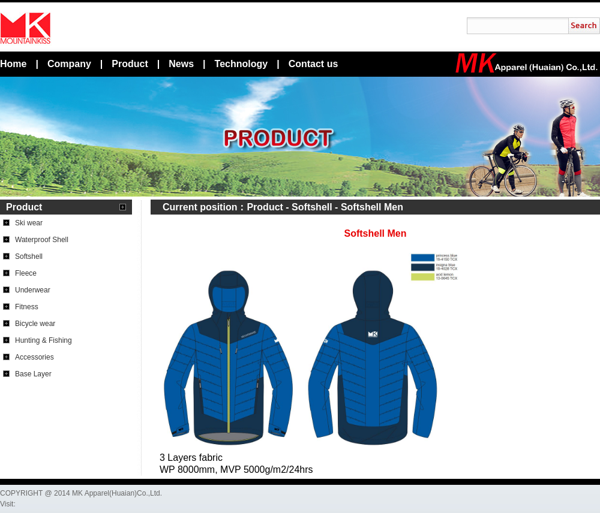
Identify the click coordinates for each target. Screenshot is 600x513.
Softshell (312, 207)
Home (13, 64)
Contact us (313, 64)
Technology (241, 64)
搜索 (584, 25)
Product (130, 64)
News (181, 64)
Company (69, 64)
